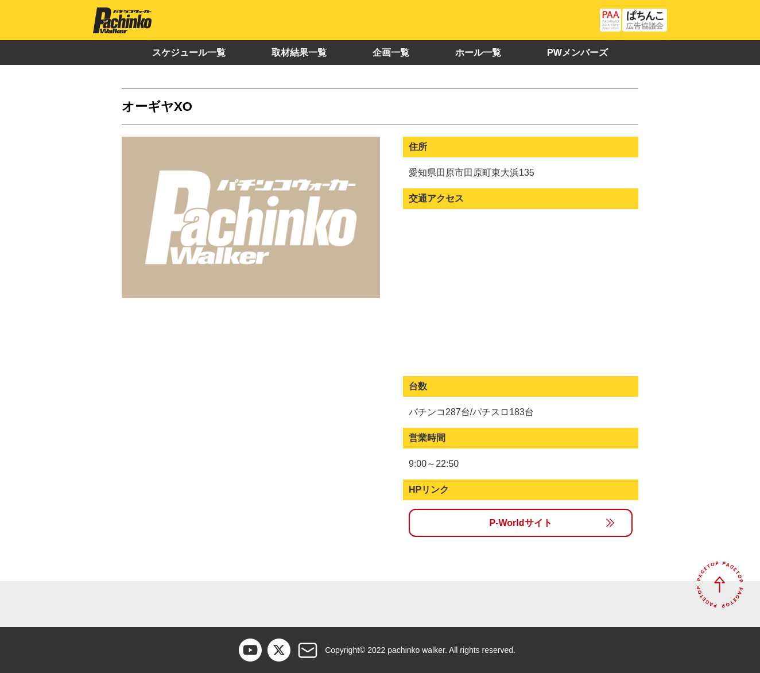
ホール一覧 (478, 52)
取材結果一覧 (299, 52)
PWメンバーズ (577, 52)
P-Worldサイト (520, 523)
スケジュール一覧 (189, 52)
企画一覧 (391, 52)
